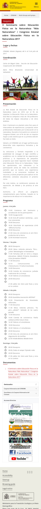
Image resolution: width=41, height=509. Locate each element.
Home (6, 15)
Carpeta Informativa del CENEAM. (15, 389)
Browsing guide (9, 484)
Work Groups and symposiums (29, 15)
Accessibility (7, 475)
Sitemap (6, 480)
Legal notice (7, 488)
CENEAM (13, 15)
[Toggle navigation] (35, 5)
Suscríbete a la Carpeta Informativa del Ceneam (16, 393)
